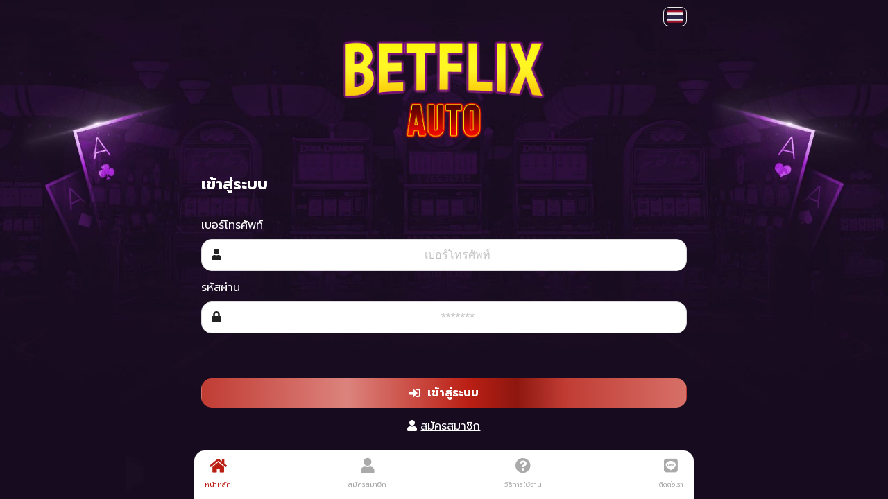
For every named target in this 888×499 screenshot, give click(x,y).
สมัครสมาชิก (450, 426)
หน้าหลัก (218, 473)
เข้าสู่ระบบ (444, 393)
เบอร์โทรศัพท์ (232, 225)
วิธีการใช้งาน (523, 473)
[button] (675, 16)
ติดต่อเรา (671, 473)
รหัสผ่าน (220, 287)
